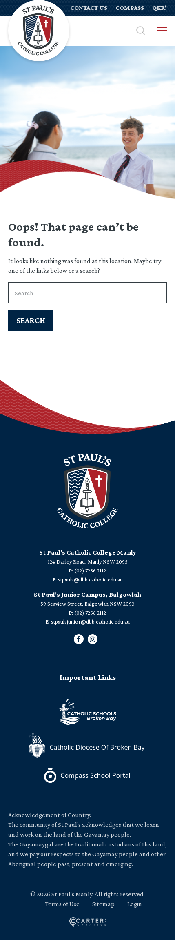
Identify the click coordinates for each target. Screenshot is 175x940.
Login (134, 903)
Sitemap (103, 903)
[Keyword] (87, 292)
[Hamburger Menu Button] (162, 30)
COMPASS (129, 7)
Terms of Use (62, 903)
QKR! (159, 7)
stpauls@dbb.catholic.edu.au (90, 579)
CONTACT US (88, 7)
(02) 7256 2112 (90, 570)
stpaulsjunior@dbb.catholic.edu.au (90, 621)
